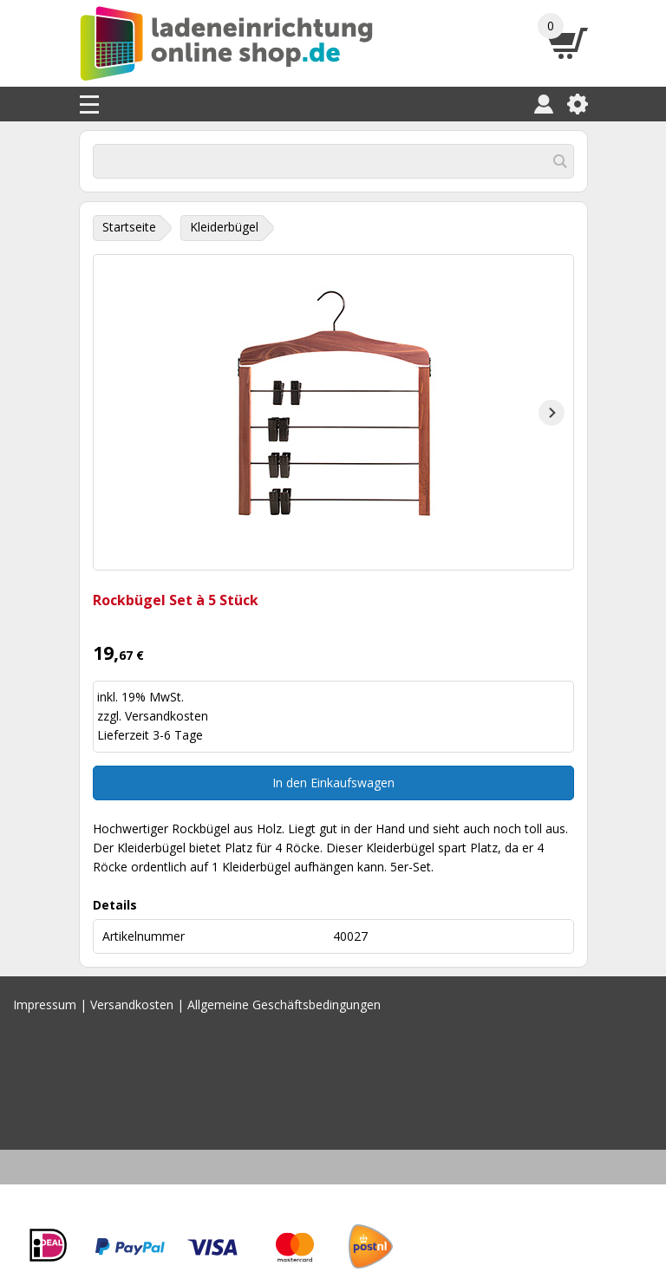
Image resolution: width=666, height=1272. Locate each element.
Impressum (44, 1004)
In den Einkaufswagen (333, 782)
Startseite (129, 227)
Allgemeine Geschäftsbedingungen (284, 1004)
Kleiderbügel (224, 227)
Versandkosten (166, 716)
